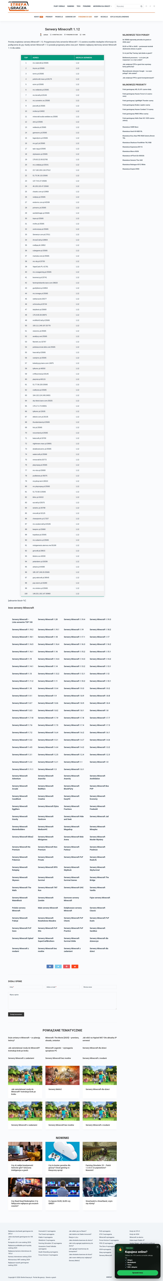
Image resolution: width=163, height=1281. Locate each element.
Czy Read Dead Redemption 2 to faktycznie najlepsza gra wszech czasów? (24, 1203)
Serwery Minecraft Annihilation (97, 777)
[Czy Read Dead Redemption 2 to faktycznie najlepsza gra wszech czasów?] (25, 1187)
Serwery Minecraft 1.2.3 (100, 754)
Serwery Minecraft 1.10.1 (100, 681)
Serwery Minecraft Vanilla (97, 888)
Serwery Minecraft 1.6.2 (74, 732)
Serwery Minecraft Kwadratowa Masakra (47, 919)
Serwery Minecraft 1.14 (48, 666)
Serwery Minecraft (105, 1255)
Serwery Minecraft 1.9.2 (100, 688)
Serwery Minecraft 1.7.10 (22, 718)
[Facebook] (146, 6)
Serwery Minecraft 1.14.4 (48, 659)
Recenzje (104, 17)
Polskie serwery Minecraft (18, 909)
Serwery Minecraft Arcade (19, 787)
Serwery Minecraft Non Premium (47, 848)
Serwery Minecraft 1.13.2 (74, 666)
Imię (12, 987)
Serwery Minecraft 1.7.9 (48, 718)
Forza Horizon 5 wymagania (109, 1240)
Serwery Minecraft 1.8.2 (48, 710)
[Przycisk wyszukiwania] (141, 6)
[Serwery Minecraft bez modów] (62, 1111)
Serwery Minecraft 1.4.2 (74, 747)
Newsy (38, 17)
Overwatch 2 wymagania (47, 1231)
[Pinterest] (66, 966)
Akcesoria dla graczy (102, 6)
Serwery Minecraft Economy (97, 797)
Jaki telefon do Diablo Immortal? (80, 1234)
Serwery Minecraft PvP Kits (47, 929)
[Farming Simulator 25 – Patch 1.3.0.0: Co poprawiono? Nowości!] (100, 1151)
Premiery (49, 17)
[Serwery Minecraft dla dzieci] (100, 1075)
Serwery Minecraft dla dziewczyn (99, 939)
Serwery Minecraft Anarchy (71, 777)
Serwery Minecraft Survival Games (71, 878)
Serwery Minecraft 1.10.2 (74, 681)
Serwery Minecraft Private (45, 858)
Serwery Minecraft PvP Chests (73, 919)
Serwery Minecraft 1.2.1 (48, 762)
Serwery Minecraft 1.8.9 (74, 696)
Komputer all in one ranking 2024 (19, 1242)
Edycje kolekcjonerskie (119, 17)
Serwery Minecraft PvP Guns (21, 929)
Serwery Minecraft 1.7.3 (100, 725)
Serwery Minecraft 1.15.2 (74, 651)
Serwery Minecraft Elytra (48, 806)
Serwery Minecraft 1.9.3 (74, 688)
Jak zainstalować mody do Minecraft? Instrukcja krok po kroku (23, 1091)
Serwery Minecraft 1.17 (99, 637)
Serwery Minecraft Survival (45, 878)
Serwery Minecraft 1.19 (74, 629)
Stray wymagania (105, 1252)
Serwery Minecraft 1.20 (48, 619)
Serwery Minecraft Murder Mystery (97, 838)
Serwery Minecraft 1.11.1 (22, 769)
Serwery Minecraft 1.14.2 (100, 659)
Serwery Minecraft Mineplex (97, 828)
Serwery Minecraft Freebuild (97, 807)
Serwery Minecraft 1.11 (48, 681)
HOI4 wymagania (105, 1249)
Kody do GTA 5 (135, 1231)
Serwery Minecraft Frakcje (19, 919)
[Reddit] (75, 966)
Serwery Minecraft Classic (97, 909)
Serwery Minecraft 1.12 (99, 674)
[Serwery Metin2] (62, 1075)
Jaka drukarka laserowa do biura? (80, 1254)
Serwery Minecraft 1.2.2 (22, 762)
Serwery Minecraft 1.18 (48, 637)
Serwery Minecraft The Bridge (99, 878)
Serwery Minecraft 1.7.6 (22, 725)
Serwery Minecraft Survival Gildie (71, 939)
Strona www (87, 987)
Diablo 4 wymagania (46, 1237)
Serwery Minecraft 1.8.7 (22, 703)
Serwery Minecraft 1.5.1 (48, 740)
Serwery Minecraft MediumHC (45, 828)
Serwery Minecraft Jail (99, 816)
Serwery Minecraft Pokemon (19, 858)
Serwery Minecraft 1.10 (22, 688)
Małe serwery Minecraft (48, 908)
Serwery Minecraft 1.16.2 (100, 644)
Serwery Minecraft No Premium (21, 848)
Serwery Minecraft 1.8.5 (74, 703)
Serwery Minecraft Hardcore (45, 817)
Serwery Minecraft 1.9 (47, 696)
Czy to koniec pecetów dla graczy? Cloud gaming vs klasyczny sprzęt (59, 1167)
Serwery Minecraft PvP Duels (99, 919)
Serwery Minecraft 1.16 (48, 651)
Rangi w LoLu (73, 1237)
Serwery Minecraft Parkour (71, 848)
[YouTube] (154, 6)
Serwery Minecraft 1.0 (99, 762)
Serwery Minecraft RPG (47, 867)
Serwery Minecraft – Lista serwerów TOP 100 (22, 620)
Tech (78, 6)
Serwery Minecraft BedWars (45, 787)
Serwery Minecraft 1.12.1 (74, 674)
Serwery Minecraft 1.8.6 (48, 703)
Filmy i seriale (59, 6)
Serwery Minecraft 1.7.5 (48, 725)
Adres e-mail (51, 987)
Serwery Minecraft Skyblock (71, 868)
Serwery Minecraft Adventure (19, 777)
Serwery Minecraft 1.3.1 (22, 754)
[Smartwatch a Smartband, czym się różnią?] (100, 1187)
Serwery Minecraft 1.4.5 (22, 747)
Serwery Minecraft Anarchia (45, 777)
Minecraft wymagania (106, 1237)
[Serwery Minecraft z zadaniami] (25, 1111)
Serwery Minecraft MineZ (22, 837)
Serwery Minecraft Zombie (45, 899)
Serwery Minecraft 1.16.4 (48, 644)
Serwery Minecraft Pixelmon (97, 848)
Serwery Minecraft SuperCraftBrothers (46, 939)
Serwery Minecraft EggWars (19, 807)
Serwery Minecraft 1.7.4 (74, 725)
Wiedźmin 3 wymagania (47, 1240)
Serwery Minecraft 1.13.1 (100, 666)
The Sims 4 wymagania (107, 1246)
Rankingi (70, 6)
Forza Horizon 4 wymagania (48, 1255)
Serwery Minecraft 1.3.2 (100, 747)
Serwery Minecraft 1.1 (73, 762)
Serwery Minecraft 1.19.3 (100, 619)
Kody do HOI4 (134, 1234)
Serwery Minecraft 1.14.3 (74, 659)
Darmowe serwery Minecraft (71, 899)
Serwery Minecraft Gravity (19, 817)
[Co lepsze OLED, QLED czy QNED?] (62, 1187)
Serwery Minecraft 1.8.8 (100, 696)
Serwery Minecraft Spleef (22, 938)
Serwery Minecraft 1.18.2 (100, 629)
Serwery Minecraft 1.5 (47, 769)
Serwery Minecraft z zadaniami (72, 949)
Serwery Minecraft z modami (20, 949)
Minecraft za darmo (136, 1237)
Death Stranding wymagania (48, 1252)
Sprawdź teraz (137, 1273)
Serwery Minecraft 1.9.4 (48, 688)
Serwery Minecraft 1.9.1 (22, 696)
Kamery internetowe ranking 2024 (19, 1257)
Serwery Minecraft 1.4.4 (48, 747)
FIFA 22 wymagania (106, 1243)
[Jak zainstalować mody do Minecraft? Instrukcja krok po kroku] (25, 1075)
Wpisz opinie (14, 995)
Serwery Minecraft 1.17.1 (74, 637)
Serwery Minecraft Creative (45, 797)
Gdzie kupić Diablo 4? (137, 1240)
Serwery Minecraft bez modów (47, 949)
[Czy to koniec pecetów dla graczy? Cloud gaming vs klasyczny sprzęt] (62, 1151)
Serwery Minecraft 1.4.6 (100, 740)
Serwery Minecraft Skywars (19, 878)
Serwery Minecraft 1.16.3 (74, 644)
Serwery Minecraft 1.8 (99, 710)
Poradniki (87, 6)
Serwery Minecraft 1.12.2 (48, 674)
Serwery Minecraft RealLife (97, 858)
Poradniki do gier (85, 17)
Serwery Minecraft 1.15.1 (100, 651)
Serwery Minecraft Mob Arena (74, 838)
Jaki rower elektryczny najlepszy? (80, 1258)
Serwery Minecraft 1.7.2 (22, 732)
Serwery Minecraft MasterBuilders (19, 828)
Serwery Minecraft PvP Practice (73, 929)
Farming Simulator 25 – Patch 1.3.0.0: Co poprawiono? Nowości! (98, 1167)
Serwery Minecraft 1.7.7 (100, 718)
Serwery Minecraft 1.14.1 (22, 666)
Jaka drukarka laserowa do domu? (81, 1240)
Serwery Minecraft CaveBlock (19, 797)
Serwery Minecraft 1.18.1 (22, 637)
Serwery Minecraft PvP (73, 857)
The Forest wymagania (46, 1234)
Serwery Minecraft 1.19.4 (74, 619)
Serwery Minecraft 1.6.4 (48, 732)
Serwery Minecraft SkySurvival (97, 868)
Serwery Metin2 (55, 1089)
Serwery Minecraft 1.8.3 (22, 710)
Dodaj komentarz (16, 1014)
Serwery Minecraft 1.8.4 (100, 703)
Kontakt (109, 1277)
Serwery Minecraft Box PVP (99, 787)
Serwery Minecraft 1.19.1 (48, 629)
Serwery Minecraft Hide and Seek (74, 817)
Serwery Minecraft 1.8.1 (74, 710)
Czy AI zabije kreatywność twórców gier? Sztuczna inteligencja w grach (22, 1167)
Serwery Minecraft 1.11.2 (22, 681)
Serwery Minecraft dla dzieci (99, 949)
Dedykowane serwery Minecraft (73, 909)
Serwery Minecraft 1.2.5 (48, 754)
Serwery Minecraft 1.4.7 (74, 740)
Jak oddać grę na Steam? (77, 1231)
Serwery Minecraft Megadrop (71, 828)
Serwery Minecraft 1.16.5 (22, 644)
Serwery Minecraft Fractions (71, 807)
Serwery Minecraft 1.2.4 (74, 754)
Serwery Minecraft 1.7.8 (74, 718)
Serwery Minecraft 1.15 (22, 659)
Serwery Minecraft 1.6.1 (100, 732)
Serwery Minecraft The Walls (21, 888)
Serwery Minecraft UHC (74, 887)
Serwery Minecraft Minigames (45, 838)
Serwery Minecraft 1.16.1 (22, 651)
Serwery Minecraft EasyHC (71, 797)
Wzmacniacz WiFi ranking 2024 (19, 1260)
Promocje (59, 17)
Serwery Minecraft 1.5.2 (22, 740)
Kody (96, 17)
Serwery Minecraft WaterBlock (19, 899)
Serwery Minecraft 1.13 (22, 674)
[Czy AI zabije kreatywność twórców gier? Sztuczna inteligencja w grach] (25, 1151)
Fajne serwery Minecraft (100, 898)
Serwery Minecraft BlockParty (71, 787)
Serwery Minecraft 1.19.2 (22, 629)
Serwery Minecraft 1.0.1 (74, 769)
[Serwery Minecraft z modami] (100, 1111)
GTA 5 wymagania (105, 1234)
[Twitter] (150, 6)
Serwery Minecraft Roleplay (19, 868)
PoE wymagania (104, 1231)
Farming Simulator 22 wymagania (50, 1243)
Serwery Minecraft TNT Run (47, 888)
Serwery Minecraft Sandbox (97, 929)
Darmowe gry (70, 17)
